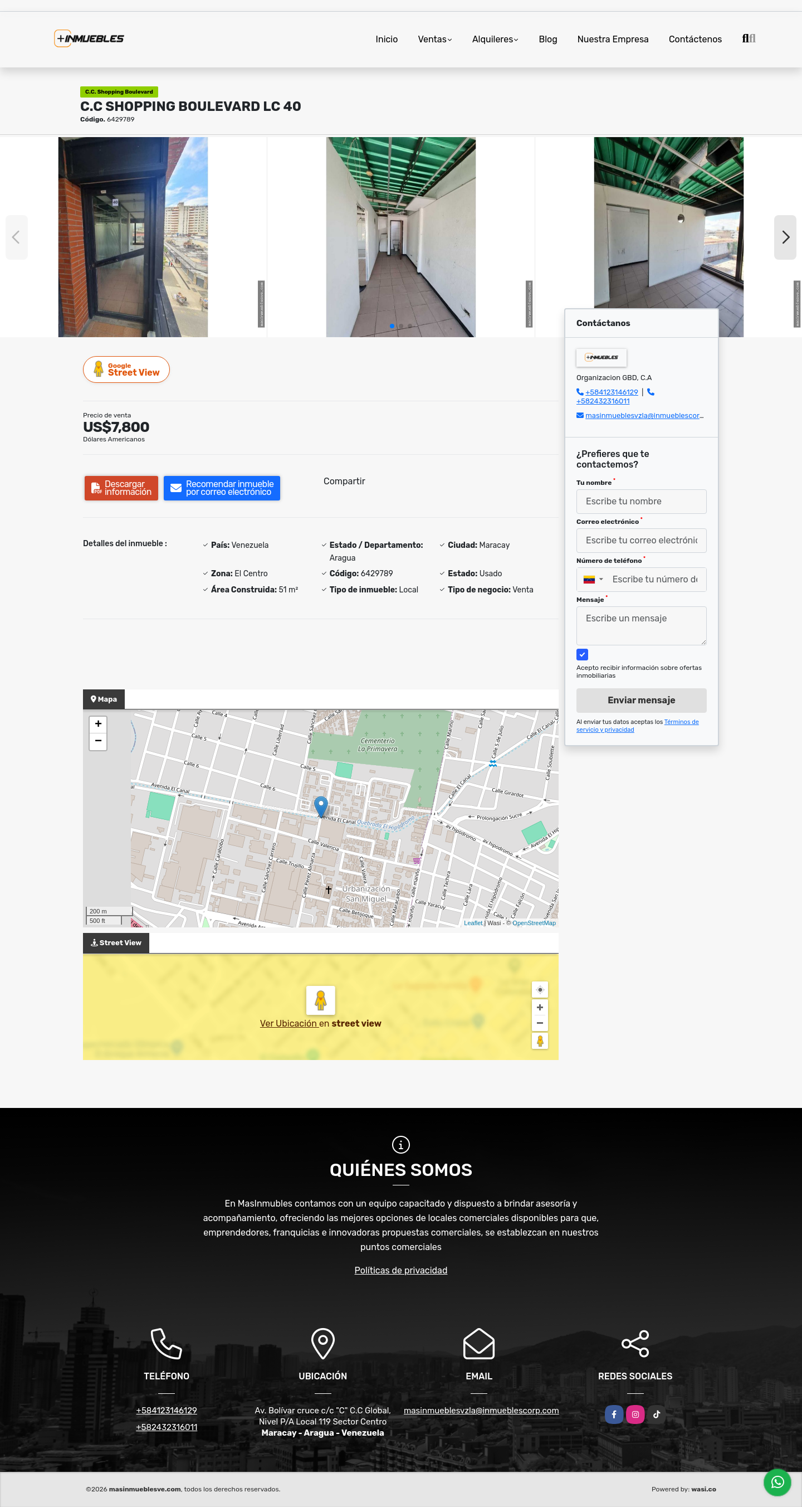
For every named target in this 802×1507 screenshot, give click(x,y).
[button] (392, 326)
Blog (548, 39)
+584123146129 (611, 392)
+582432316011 (602, 401)
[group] (133, 237)
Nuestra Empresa (613, 39)
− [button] (98, 741)
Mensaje (592, 599)
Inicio (387, 39)
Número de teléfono (610, 560)
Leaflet (473, 923)
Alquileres (493, 39)
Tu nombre (595, 482)
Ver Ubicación (289, 1023)
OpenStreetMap (534, 923)
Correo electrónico (609, 521)
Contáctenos (695, 39)
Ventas (432, 39)
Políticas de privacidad (401, 1270)
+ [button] (98, 725)
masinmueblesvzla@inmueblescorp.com (652, 415)
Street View (127, 369)
